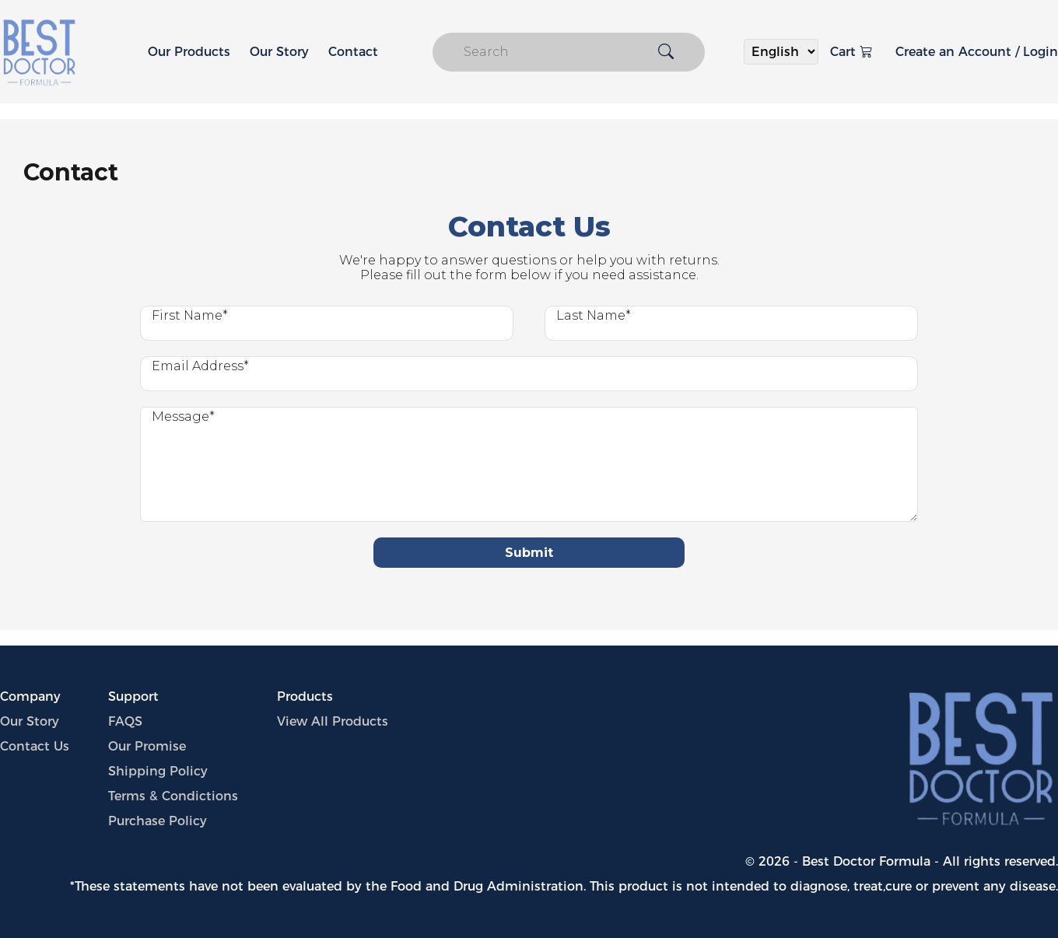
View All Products (332, 721)
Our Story (279, 51)
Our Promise (147, 746)
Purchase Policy (157, 821)
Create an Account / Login (976, 51)
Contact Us (34, 746)
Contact (353, 51)
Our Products (189, 51)
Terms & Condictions (173, 796)
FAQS (125, 721)
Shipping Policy (158, 771)
